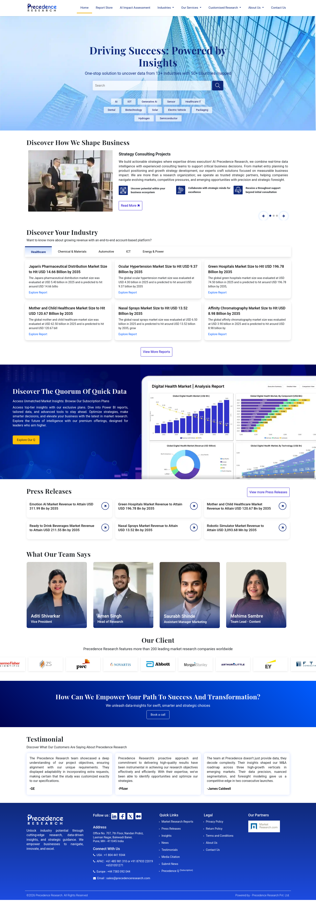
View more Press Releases (268, 492)
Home (84, 7)
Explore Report (38, 292)
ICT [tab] (128, 251)
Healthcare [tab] (38, 252)
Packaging (202, 109)
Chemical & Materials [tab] (72, 251)
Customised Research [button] (224, 7)
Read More (131, 205)
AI (116, 101)
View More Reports (156, 352)
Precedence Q (177, 871)
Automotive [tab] (106, 251)
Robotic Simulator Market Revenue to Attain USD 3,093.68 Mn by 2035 (235, 528)
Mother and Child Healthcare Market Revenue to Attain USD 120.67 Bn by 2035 (239, 506)
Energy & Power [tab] (153, 251)
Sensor (171, 101)
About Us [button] (254, 7)
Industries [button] (165, 7)
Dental (111, 109)
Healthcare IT (193, 101)
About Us (211, 842)
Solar (155, 109)
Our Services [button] (190, 7)
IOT (130, 101)
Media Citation (171, 856)
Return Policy (214, 828)
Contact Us (278, 7)
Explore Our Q (26, 440)
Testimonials (170, 849)
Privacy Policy (214, 821)
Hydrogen (144, 118)
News (165, 842)
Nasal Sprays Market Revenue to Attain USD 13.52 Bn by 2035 (148, 528)
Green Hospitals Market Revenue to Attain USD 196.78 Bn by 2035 (150, 506)
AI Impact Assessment (135, 7)
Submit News (170, 864)
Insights (167, 835)
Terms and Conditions (220, 835)
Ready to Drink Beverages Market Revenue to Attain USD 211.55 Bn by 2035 (62, 528)
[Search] (152, 85)
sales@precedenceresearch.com (128, 878)
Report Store (104, 7)
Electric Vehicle (177, 109)
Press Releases (171, 828)
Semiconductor (169, 118)
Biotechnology (133, 109)
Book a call (158, 714)
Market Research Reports (177, 821)
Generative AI (149, 101)
